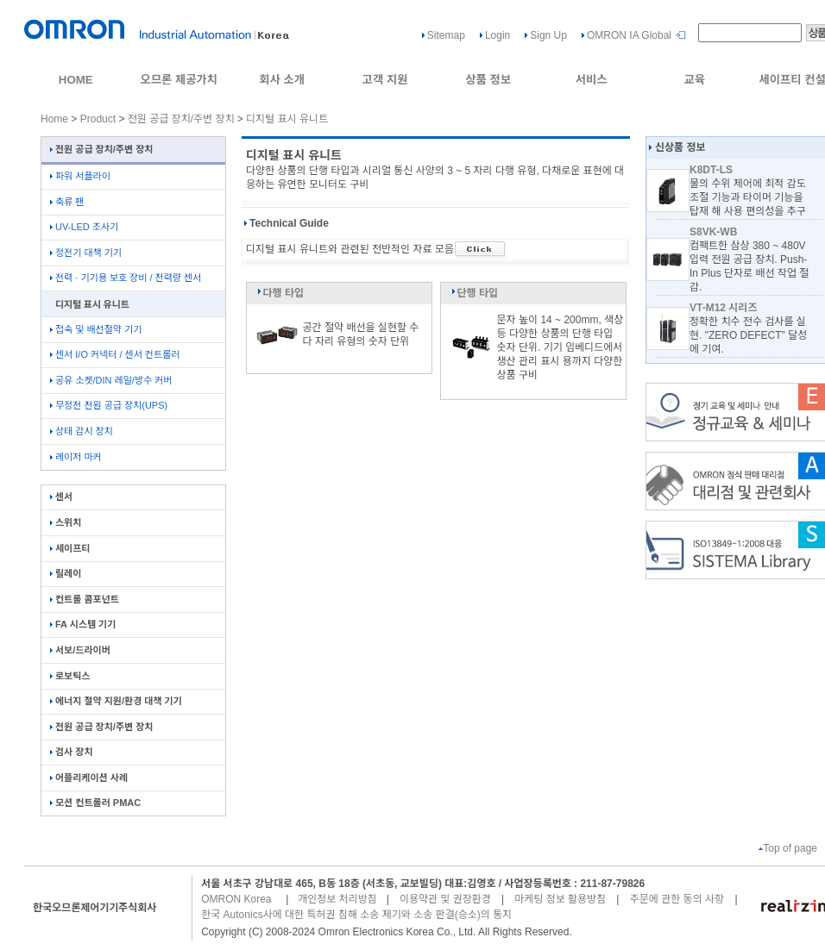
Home (54, 119)
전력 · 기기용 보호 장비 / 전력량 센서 (125, 277)
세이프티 (70, 548)
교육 (694, 79)
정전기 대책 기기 (86, 252)
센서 (61, 496)
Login (497, 35)
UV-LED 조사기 (84, 227)
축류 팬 (67, 202)
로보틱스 (70, 676)
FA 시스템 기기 (83, 624)
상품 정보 (488, 79)
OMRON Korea (236, 899)
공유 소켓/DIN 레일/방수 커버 (111, 380)
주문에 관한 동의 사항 (677, 899)
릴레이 (65, 573)
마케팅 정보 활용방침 (560, 899)
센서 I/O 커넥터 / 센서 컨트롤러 (114, 354)
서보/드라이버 (80, 650)
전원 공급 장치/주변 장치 (181, 119)
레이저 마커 (76, 457)
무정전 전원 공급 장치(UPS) (108, 405)
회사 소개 (282, 79)
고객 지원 (385, 79)
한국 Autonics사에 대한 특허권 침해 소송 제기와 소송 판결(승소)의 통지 (356, 915)
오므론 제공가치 (178, 79)
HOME (76, 79)
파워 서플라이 (80, 176)
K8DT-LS (711, 170)
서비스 (592, 79)
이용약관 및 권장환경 (445, 899)
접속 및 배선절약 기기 (96, 329)
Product (98, 119)
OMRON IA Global (629, 35)
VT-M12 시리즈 (723, 308)
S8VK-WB (713, 232)
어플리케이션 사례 (89, 777)
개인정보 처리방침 (337, 899)
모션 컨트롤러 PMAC (95, 802)
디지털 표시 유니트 (287, 119)
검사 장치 (71, 752)
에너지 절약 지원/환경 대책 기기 (116, 701)
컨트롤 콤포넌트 (84, 599)
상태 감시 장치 (81, 431)
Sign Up (548, 35)
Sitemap (446, 35)
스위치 (65, 522)
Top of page (788, 848)
